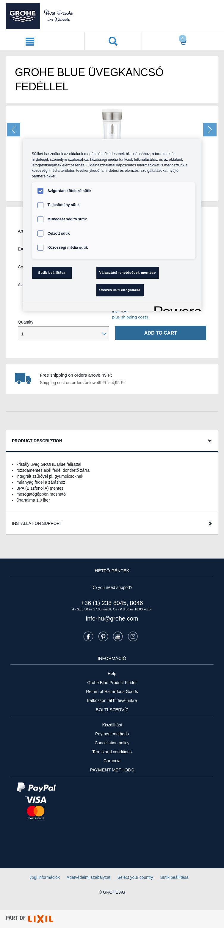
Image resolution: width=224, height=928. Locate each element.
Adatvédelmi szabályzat (88, 877)
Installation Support (37, 523)
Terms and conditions (111, 751)
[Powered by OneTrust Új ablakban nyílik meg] (175, 307)
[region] (112, 225)
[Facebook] (88, 636)
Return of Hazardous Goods (112, 691)
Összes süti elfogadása (119, 290)
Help (112, 673)
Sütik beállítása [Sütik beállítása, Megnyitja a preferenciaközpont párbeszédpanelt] (51, 272)
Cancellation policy (112, 742)
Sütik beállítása (174, 877)
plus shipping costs (130, 317)
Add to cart (160, 332)
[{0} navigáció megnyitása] (30, 41)
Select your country (135, 877)
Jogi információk (45, 877)
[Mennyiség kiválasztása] (63, 334)
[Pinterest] (103, 636)
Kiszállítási (112, 725)
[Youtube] (117, 636)
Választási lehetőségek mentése (127, 272)
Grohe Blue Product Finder (112, 682)
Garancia (112, 760)
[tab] (112, 441)
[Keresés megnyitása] (113, 41)
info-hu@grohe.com (112, 618)
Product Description (37, 440)
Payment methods (112, 733)
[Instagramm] (132, 636)
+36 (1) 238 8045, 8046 (112, 603)
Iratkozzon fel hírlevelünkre (112, 700)
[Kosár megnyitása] (181, 41)
